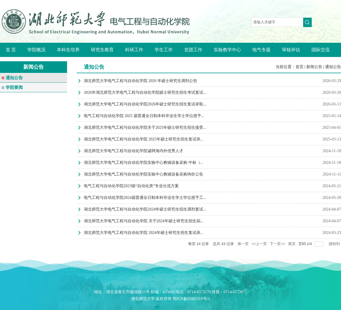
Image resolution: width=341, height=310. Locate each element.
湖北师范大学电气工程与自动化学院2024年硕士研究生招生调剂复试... (145, 209)
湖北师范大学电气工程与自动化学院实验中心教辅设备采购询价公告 (143, 174)
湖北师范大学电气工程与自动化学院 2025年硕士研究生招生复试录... (143, 139)
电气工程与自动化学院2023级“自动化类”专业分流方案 (131, 186)
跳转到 (335, 244)
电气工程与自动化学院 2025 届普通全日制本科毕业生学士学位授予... (144, 116)
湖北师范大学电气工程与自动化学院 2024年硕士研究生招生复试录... (143, 233)
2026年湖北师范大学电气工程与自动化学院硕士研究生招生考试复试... (145, 92)
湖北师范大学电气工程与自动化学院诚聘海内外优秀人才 (133, 151)
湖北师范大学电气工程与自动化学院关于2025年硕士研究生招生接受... (145, 127)
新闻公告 (314, 67)
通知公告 (333, 67)
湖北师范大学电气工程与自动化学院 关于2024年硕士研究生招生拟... (143, 221)
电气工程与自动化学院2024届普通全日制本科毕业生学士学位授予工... (145, 197)
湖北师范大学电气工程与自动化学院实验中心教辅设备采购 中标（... (143, 162)
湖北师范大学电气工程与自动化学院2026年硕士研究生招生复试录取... (145, 104)
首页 (299, 67)
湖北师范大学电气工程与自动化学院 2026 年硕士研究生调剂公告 (140, 81)
